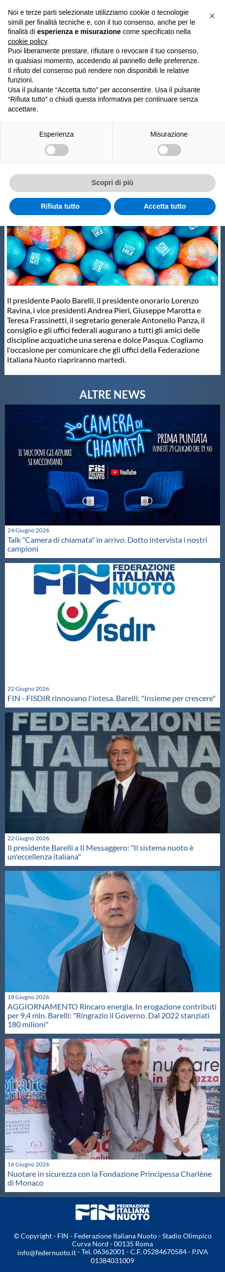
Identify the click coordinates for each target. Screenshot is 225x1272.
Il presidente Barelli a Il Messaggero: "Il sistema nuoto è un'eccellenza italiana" (100, 852)
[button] (212, 16)
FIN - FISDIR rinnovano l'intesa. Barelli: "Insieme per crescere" (111, 698)
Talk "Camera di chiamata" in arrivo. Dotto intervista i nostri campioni (107, 544)
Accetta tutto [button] (165, 206)
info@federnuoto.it (46, 1252)
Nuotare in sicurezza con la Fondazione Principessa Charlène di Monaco (109, 1178)
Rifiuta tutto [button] (60, 206)
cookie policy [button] (27, 41)
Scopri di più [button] (113, 183)
